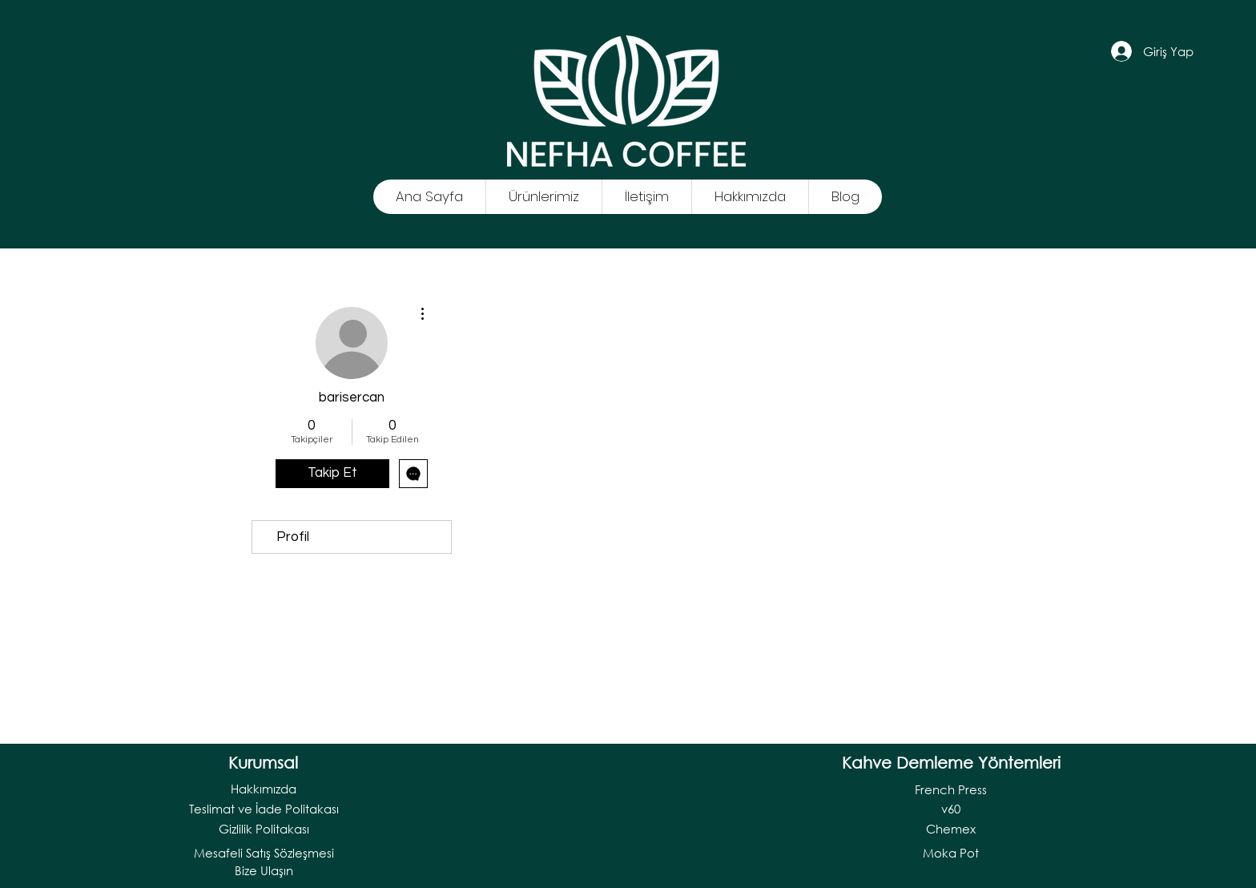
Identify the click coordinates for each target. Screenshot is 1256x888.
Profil (292, 537)
